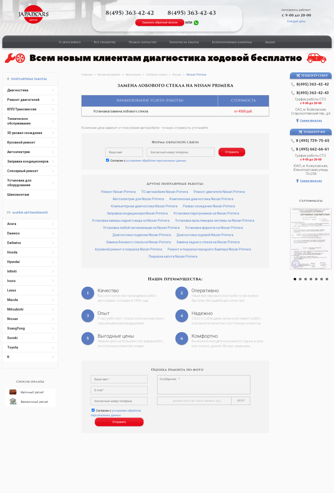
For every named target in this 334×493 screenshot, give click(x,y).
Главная (86, 74)
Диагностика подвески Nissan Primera (141, 235)
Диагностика (17, 90)
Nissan (12, 319)
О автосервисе (70, 42)
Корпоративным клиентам (232, 42)
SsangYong (16, 328)
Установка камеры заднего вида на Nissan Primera (131, 220)
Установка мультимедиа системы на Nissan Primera (214, 220)
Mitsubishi (15, 309)
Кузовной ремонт (21, 142)
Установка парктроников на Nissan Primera (206, 213)
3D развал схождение (24, 133)
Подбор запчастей (142, 42)
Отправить (232, 152)
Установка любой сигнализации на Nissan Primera (141, 228)
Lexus (11, 290)
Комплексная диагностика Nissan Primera (201, 199)
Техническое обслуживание (19, 121)
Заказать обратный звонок (159, 22)
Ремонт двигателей (23, 100)
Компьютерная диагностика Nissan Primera (144, 206)
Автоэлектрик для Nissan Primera (138, 199)
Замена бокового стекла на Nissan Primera (138, 242)
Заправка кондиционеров (27, 161)
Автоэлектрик (18, 152)
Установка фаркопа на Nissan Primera (214, 228)
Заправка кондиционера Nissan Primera (137, 213)
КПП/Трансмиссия (21, 109)
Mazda (12, 300)
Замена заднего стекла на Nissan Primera (208, 242)
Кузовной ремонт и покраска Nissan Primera (128, 249)
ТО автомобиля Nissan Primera (164, 192)
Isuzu (11, 281)
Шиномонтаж (18, 194)
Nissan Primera (196, 74)
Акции (270, 42)
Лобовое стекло (156, 74)
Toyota (12, 347)
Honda (12, 252)
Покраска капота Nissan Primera (173, 256)
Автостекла (133, 74)
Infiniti (12, 271)
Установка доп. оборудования (19, 183)
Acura (11, 224)
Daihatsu (14, 243)
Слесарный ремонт (22, 171)
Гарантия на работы (184, 42)
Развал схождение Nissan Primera (209, 206)
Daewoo (13, 233)
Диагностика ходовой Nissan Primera (205, 235)
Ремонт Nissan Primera (118, 192)
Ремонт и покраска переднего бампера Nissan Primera (209, 249)
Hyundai (13, 262)
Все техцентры (105, 42)
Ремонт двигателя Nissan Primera (219, 192)
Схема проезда (311, 120)
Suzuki (12, 338)
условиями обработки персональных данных (156, 160)
